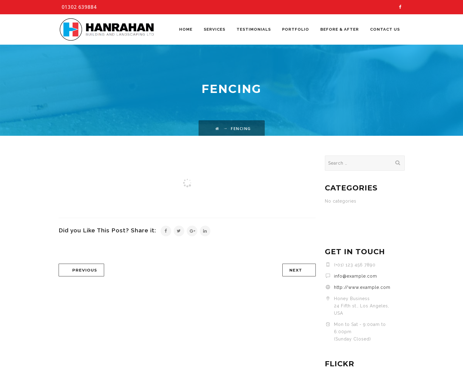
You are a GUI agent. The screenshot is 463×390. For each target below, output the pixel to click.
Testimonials (254, 29)
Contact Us (385, 29)
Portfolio (295, 29)
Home (185, 29)
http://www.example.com (362, 287)
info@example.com (355, 276)
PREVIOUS (84, 270)
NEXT (295, 270)
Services (214, 29)
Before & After (339, 29)
